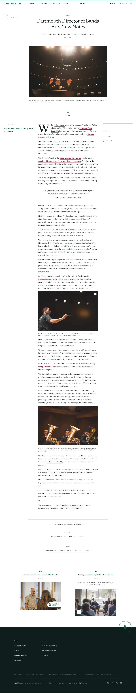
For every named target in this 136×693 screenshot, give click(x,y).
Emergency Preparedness (49, 646)
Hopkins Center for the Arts (70, 158)
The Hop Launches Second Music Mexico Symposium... (64, 674)
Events (81, 536)
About (66, 3)
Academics (43, 3)
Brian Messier (59, 125)
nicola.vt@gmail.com (75, 524)
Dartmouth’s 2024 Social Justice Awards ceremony (57, 279)
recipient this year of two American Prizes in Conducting (59, 161)
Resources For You (118, 3)
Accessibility (45, 655)
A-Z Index (61, 683)
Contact (16, 641)
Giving (82, 3)
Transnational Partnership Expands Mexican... (98, 674)
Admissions (31, 3)
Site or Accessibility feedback (78, 683)
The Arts (77, 550)
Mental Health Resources (49, 650)
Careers (44, 641)
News (74, 3)
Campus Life (55, 3)
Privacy (50, 683)
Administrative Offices (20, 646)
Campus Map (17, 660)
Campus (72, 536)
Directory (16, 650)
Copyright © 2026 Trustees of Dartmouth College (28, 683)
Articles (68, 15)
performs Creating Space (71, 505)
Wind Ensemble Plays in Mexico (34, 674)
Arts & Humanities (58, 536)
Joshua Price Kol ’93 (54, 462)
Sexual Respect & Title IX (21, 655)
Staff (86, 550)
